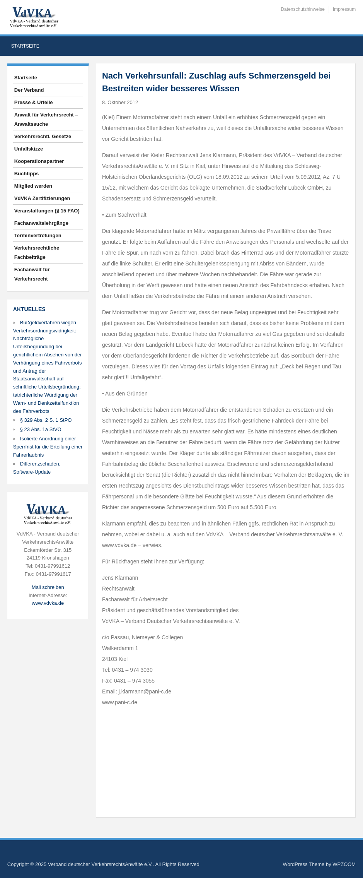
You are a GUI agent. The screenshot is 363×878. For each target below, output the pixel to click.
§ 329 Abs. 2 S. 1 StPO (46, 420)
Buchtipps (26, 173)
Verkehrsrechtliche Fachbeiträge (36, 252)
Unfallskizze (28, 149)
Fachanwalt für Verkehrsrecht (32, 274)
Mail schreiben (48, 587)
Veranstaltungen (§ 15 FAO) (47, 211)
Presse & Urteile (33, 102)
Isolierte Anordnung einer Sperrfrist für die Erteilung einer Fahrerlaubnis (48, 447)
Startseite (25, 46)
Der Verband (29, 90)
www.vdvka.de (48, 603)
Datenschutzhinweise (302, 9)
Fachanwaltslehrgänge (41, 223)
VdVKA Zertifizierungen (42, 198)
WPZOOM (344, 864)
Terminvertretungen (37, 235)
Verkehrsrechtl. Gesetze (42, 136)
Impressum (344, 9)
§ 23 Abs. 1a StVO (40, 429)
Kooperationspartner (39, 161)
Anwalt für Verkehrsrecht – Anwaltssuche (46, 119)
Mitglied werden (33, 186)
